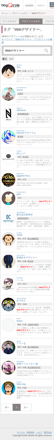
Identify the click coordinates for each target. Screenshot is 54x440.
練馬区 (36, 239)
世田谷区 (37, 367)
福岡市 (26, 218)
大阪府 (20, 94)
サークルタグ (10, 21)
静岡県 (20, 114)
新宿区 (36, 347)
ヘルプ (39, 432)
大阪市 (36, 325)
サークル (21, 432)
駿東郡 (26, 114)
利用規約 (30, 432)
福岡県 (20, 218)
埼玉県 (25, 157)
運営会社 (48, 432)
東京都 (20, 136)
